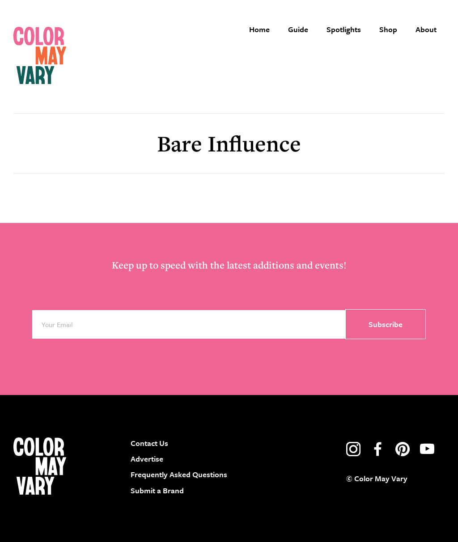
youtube (427, 449)
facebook (378, 449)
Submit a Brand (157, 490)
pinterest (402, 449)
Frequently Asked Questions (179, 474)
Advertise (147, 458)
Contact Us (149, 443)
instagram (353, 449)
